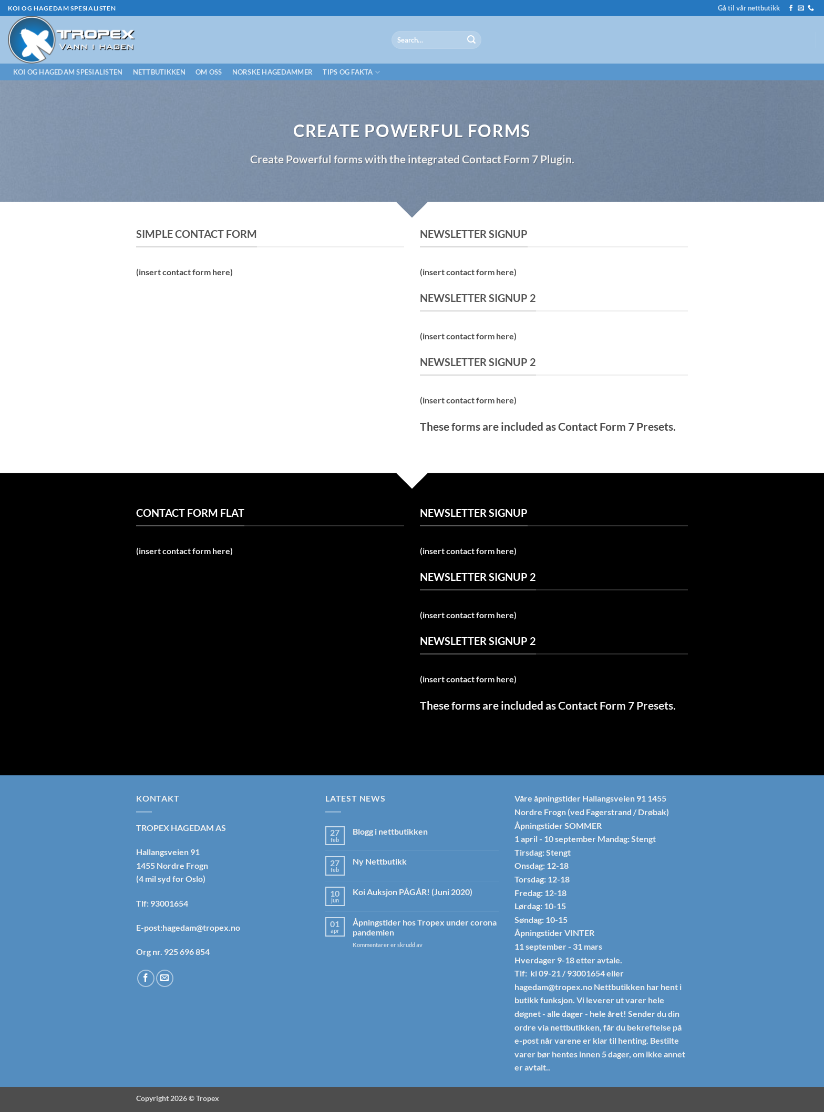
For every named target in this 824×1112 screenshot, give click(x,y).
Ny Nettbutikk (380, 861)
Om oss (208, 72)
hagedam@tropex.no (553, 987)
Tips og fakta (351, 72)
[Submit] (471, 40)
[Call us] (811, 8)
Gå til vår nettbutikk (749, 8)
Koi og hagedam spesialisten (68, 72)
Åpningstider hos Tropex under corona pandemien (425, 927)
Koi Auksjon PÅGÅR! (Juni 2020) (412, 892)
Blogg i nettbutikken (390, 831)
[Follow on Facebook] (791, 8)
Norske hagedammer (272, 72)
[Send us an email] (801, 8)
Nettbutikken (159, 72)
